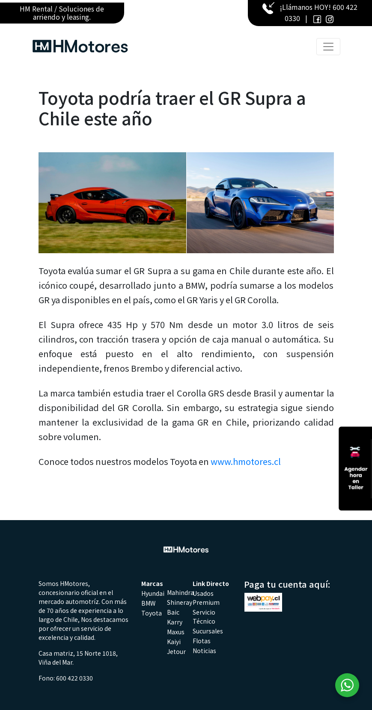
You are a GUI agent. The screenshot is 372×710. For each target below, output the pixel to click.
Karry (174, 622)
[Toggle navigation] (328, 46)
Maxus (176, 631)
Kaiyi (174, 641)
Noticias (204, 650)
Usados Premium (206, 597)
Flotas (202, 640)
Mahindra (180, 592)
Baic (173, 612)
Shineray (179, 602)
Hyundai (152, 593)
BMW (148, 603)
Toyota (151, 613)
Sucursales (208, 631)
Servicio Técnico (204, 616)
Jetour (176, 651)
